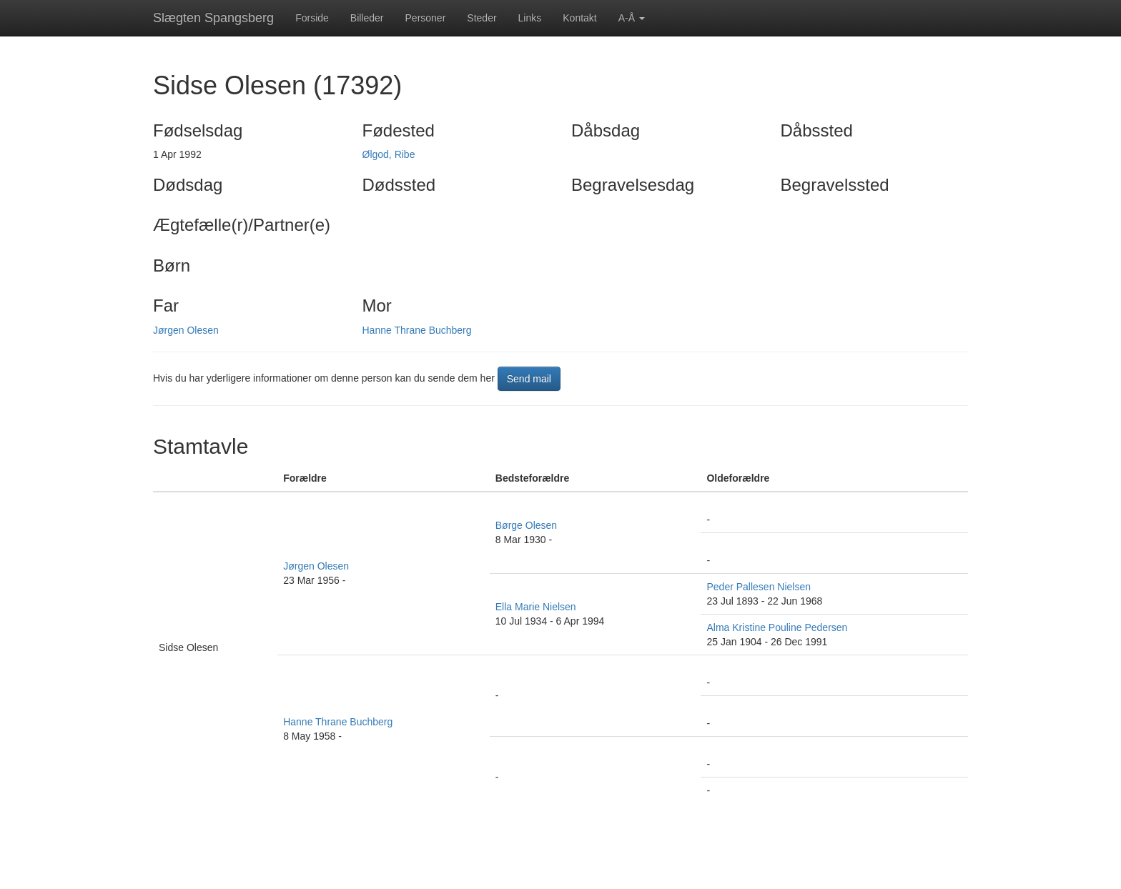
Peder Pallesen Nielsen (758, 586)
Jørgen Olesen (186, 330)
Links (530, 18)
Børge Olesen (526, 525)
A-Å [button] (631, 18)
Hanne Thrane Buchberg (417, 330)
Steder (481, 18)
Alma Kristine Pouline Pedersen (776, 627)
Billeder (367, 18)
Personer (425, 18)
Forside (312, 18)
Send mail (529, 378)
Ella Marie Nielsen (535, 606)
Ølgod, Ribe (388, 154)
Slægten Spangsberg (213, 18)
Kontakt (579, 18)
